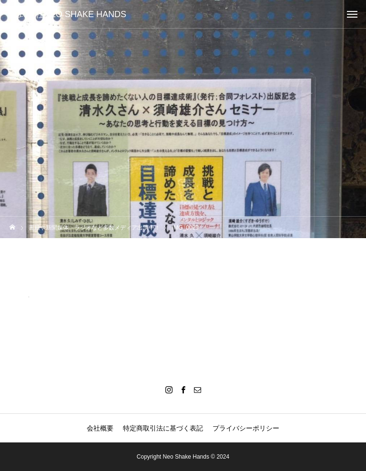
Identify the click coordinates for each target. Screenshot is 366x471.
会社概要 (100, 428)
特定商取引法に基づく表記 (163, 428)
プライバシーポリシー (246, 428)
